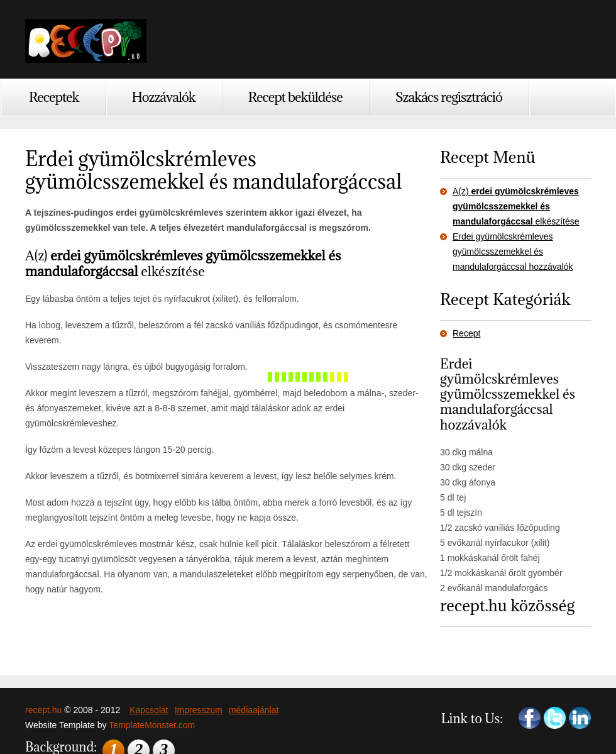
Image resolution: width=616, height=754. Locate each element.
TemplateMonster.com (152, 725)
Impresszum (199, 710)
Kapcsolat (148, 710)
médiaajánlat (253, 710)
